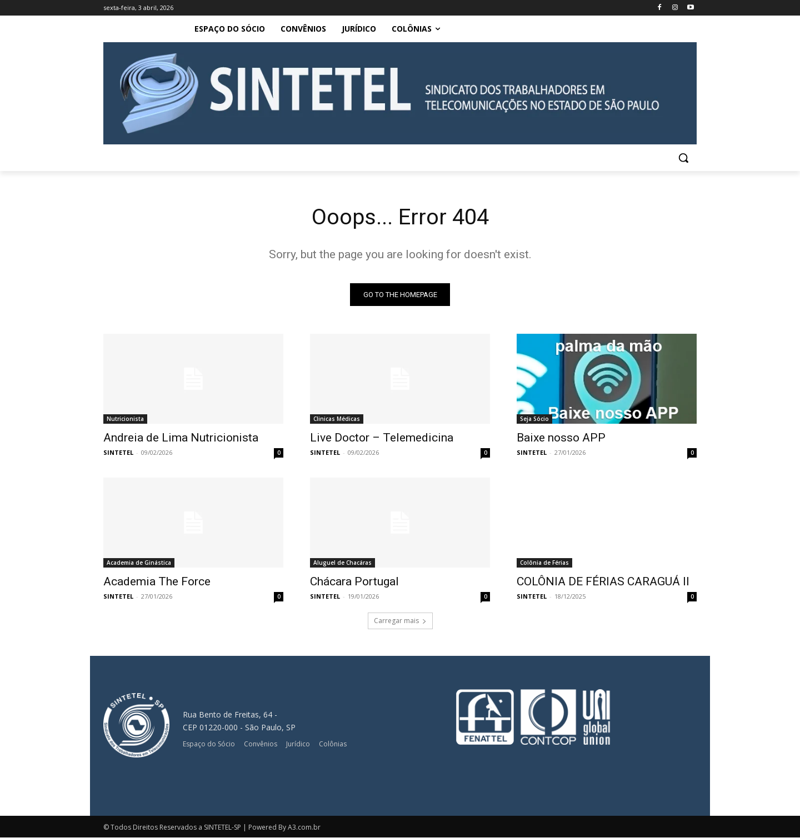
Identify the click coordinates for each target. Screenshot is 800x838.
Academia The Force (157, 582)
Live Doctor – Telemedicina (381, 438)
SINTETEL (118, 453)
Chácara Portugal (354, 582)
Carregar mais (400, 621)
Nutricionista (125, 419)
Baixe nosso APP (561, 438)
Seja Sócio (534, 419)
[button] (683, 157)
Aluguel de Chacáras (342, 563)
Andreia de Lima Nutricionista (180, 438)
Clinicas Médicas (336, 419)
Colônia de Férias (544, 563)
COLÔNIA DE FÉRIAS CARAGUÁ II (603, 582)
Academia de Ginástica (139, 563)
